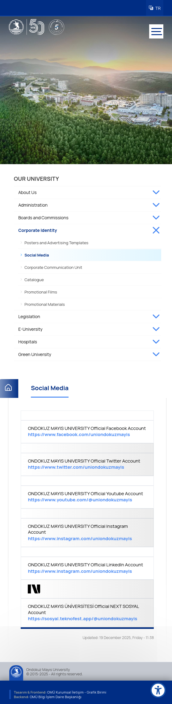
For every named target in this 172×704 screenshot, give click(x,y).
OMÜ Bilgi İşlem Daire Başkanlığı (56, 695)
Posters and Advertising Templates (56, 241)
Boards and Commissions (43, 216)
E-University (30, 328)
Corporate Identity (37, 229)
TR (157, 7)
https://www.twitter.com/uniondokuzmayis (76, 466)
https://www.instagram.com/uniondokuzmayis (80, 537)
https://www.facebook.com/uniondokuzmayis (79, 433)
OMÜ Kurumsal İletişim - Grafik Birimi (77, 691)
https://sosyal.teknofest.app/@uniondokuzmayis (82, 617)
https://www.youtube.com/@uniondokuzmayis (80, 499)
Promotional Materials (44, 303)
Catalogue (34, 278)
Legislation (29, 315)
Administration (33, 204)
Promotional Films (40, 290)
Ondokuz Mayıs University (48, 668)
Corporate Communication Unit (53, 266)
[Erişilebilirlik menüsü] (158, 690)
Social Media (36, 254)
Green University (34, 353)
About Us (27, 191)
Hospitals (27, 340)
